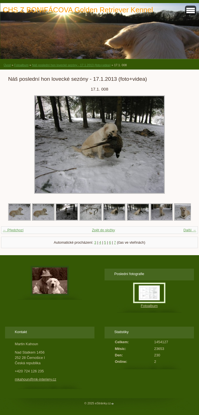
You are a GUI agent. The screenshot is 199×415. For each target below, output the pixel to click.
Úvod (7, 65)
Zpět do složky (103, 230)
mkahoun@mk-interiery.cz (35, 379)
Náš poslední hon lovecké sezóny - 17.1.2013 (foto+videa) (71, 65)
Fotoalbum (21, 65)
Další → (189, 230)
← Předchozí (13, 230)
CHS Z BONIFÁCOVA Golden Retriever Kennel (78, 10)
